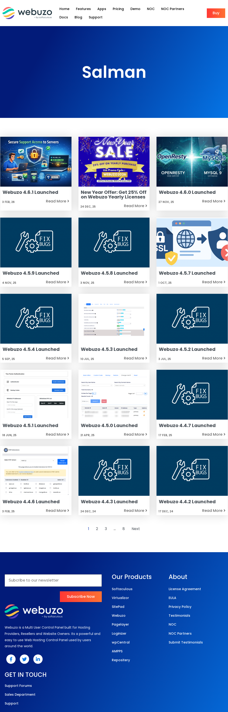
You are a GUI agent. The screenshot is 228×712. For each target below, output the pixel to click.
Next (136, 533)
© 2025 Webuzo (113, 688)
